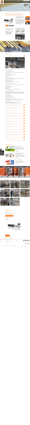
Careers (16, 241)
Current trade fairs (7, 241)
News (1, 241)
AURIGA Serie (7, 235)
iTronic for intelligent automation (9, 32)
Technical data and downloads (2, 154)
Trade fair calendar (7, 242)
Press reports (12, 241)
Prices (7, 25)
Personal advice (11, 25)
